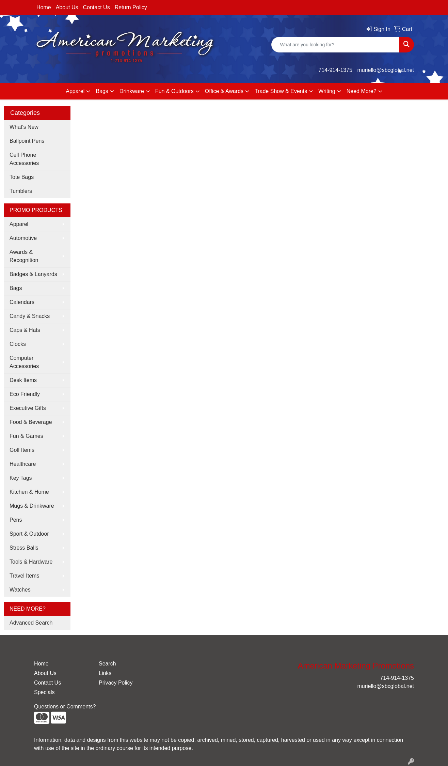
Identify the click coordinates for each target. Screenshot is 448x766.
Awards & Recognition (24, 256)
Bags (102, 91)
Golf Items (22, 450)
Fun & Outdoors (174, 91)
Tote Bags (22, 177)
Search (107, 664)
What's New (24, 127)
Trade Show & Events (281, 91)
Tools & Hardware (31, 562)
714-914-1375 (335, 70)
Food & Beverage (31, 422)
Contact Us (96, 7)
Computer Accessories (24, 362)
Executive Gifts (28, 408)
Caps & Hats (25, 330)
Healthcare (23, 464)
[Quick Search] (335, 44)
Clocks (18, 344)
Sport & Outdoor (29, 534)
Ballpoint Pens (27, 141)
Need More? (362, 91)
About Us (67, 7)
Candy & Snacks (30, 316)
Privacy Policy (116, 683)
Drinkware (131, 91)
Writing (326, 91)
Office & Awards (224, 91)
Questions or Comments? (65, 706)
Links (105, 673)
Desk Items (23, 380)
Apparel (75, 91)
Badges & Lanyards (33, 274)
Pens (16, 520)
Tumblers (21, 191)
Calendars (22, 302)
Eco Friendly (25, 394)
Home (43, 7)
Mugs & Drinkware (32, 506)
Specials (44, 692)
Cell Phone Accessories (24, 159)
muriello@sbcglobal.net (385, 70)
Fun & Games (26, 436)
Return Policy (131, 7)
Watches (20, 590)
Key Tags (21, 478)
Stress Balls (24, 548)
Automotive (23, 238)
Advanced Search (31, 623)
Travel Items (24, 576)
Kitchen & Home (29, 492)
